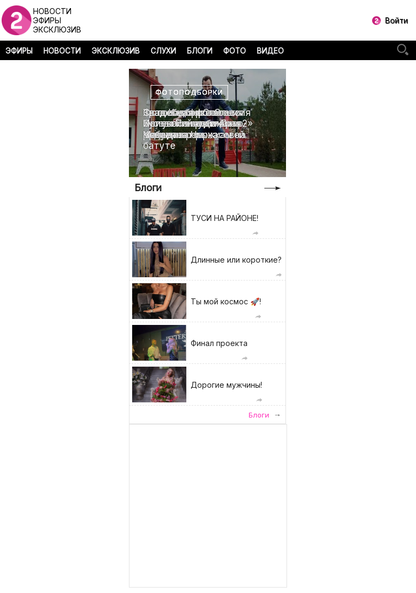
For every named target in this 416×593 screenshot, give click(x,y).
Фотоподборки (189, 92)
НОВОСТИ (62, 51)
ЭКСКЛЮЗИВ (116, 51)
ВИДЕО (270, 51)
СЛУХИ (163, 51)
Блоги (147, 187)
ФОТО (234, 51)
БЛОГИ (199, 51)
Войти (396, 20)
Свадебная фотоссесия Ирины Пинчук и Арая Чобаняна (197, 123)
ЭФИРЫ (18, 51)
